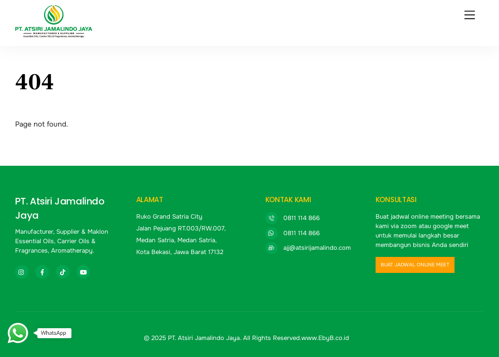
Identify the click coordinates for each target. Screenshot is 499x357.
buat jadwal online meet (414, 265)
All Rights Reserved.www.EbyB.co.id (296, 338)
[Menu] (469, 15)
